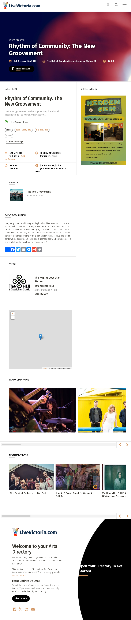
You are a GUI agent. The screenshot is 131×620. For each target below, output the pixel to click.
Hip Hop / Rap (42, 130)
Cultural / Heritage (14, 142)
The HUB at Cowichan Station (61, 61)
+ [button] (13, 313)
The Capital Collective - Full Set (28, 493)
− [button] (13, 317)
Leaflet (45, 368)
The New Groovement (39, 191)
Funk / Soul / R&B (23, 130)
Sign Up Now (21, 598)
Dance (9, 136)
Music (8, 130)
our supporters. (19, 575)
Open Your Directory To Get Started (101, 568)
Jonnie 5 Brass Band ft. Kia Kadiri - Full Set (75, 495)
